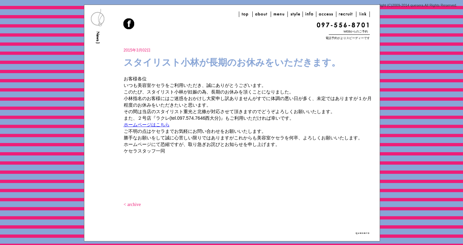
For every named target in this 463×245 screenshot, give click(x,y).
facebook (129, 24)
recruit (346, 14)
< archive (132, 204)
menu (279, 14)
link (362, 14)
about (262, 14)
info (309, 14)
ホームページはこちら (147, 124)
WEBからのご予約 (356, 31)
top (245, 14)
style (295, 14)
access (326, 14)
